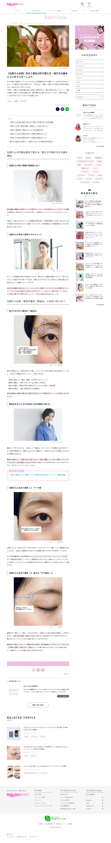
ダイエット (99, 179)
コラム (78, 86)
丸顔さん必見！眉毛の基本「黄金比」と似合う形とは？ (29, 126)
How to (9, 101)
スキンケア (79, 62)
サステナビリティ (33, 836)
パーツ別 (91, 175)
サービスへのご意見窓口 (67, 803)
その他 (78, 90)
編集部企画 (98, 158)
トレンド (98, 165)
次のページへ (38, 664)
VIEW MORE (100, 146)
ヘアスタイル (84, 172)
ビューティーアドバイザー (42, 806)
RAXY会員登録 (90, 794)
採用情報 (70, 824)
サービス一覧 (10, 836)
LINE (87, 803)
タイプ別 (96, 182)
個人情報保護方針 (50, 824)
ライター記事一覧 (63, 696)
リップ (95, 168)
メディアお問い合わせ (66, 797)
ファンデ (89, 179)
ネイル (78, 82)
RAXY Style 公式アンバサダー (31, 773)
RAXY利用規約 (64, 806)
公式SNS (74, 11)
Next (66, 674)
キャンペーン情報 (55, 11)
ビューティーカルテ (40, 803)
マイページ (38, 800)
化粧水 (100, 175)
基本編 (16, 101)
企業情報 (41, 824)
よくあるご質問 (94, 11)
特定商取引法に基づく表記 (67, 808)
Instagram (89, 800)
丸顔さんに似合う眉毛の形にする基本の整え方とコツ (28, 134)
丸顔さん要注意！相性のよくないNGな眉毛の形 (26, 130)
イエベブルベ (80, 175)
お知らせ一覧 (64, 794)
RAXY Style (36, 11)
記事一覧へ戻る (38, 705)
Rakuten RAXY (15, 4)
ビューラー (33, 756)
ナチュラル (42, 736)
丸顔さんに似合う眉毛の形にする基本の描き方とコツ (28, 137)
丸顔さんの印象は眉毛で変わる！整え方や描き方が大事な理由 (31, 122)
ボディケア (79, 74)
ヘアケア (78, 78)
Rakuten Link (90, 806)
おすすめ (88, 158)
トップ (17, 11)
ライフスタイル (85, 182)
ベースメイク (80, 66)
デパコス (79, 179)
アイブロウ (23, 101)
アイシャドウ (34, 736)
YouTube (88, 808)
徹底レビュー (85, 168)
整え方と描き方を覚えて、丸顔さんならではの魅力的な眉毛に (31, 141)
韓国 (79, 165)
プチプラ (95, 172)
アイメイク (14, 98)
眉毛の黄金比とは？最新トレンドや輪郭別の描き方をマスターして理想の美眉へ (38, 476)
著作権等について (61, 824)
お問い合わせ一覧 (21, 836)
